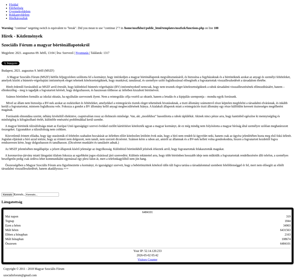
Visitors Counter (147, 259)
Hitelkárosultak (18, 18)
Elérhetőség (16, 8)
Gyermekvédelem (19, 11)
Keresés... (20, 194)
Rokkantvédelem (19, 14)
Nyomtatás (82, 52)
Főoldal (13, 4)
